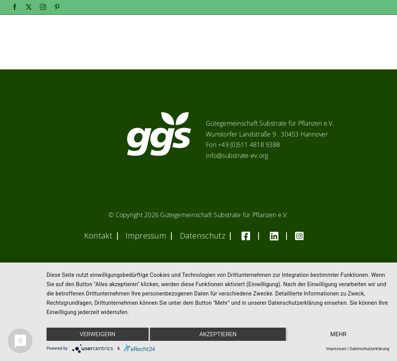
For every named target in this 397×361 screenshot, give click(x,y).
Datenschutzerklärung (369, 349)
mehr (338, 334)
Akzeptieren (217, 334)
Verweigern (97, 334)
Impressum (336, 349)
